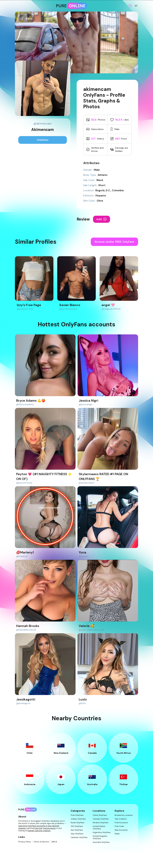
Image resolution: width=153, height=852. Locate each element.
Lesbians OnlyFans (79, 837)
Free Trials (119, 826)
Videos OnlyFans (78, 819)
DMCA (54, 842)
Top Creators (121, 819)
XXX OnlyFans (77, 826)
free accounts (49, 828)
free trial (38, 828)
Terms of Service (41, 842)
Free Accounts (121, 822)
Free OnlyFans (77, 815)
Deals (117, 834)
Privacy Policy (24, 842)
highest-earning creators (39, 830)
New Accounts (121, 830)
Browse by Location (124, 815)
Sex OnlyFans (77, 830)
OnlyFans (42, 140)
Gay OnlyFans (77, 834)
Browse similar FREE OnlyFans (114, 242)
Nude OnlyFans (77, 822)
